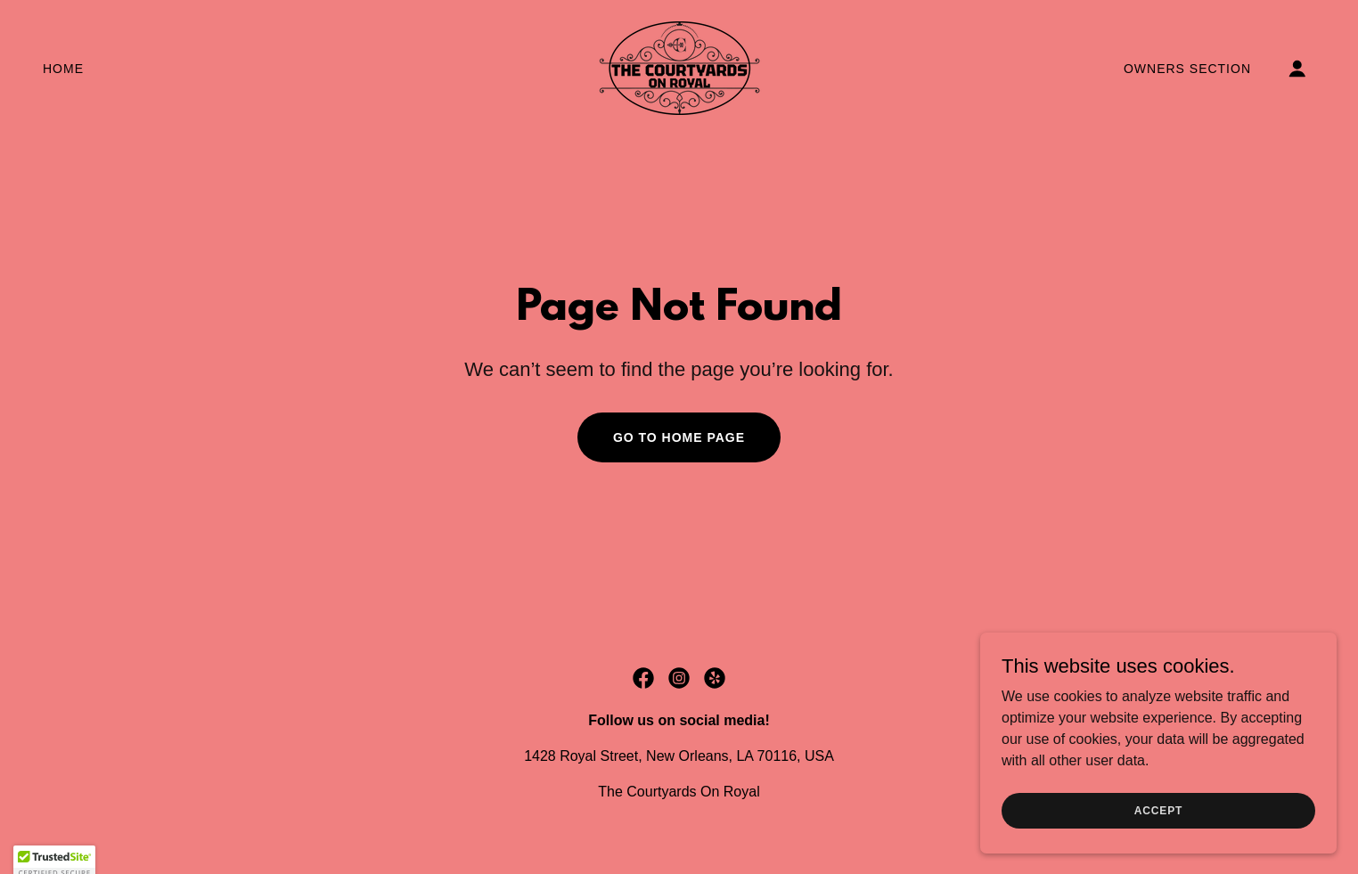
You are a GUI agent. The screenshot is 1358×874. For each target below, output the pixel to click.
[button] (1297, 68)
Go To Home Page (679, 437)
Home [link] (63, 68)
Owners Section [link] (1187, 68)
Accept (1158, 810)
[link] (678, 67)
